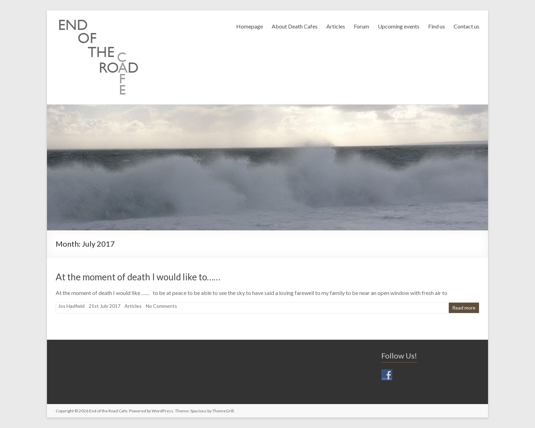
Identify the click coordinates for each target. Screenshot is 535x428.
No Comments (161, 306)
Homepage (249, 26)
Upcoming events (399, 26)
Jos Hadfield (71, 306)
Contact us (466, 26)
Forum (361, 26)
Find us (436, 26)
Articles (335, 26)
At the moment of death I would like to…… (138, 276)
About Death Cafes (295, 26)
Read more (464, 308)
